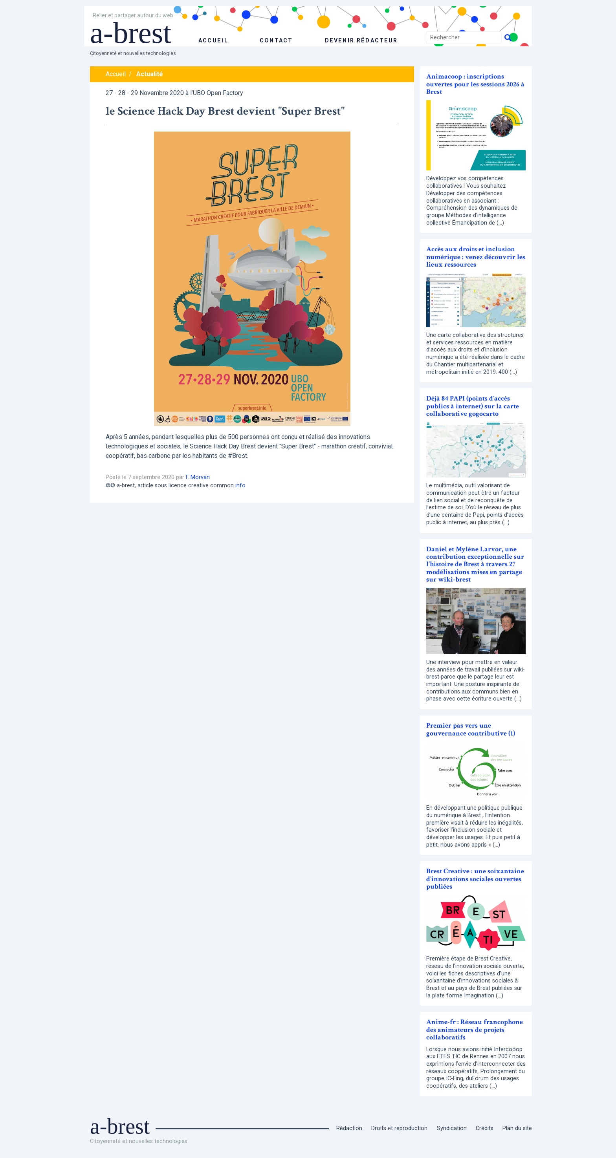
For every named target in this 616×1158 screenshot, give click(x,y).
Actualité (149, 74)
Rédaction (349, 1128)
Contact (275, 40)
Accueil (116, 74)
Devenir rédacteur (361, 40)
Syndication (452, 1128)
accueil (213, 40)
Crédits (484, 1128)
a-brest (133, 32)
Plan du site (517, 1128)
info (240, 485)
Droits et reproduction (399, 1128)
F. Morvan (198, 477)
